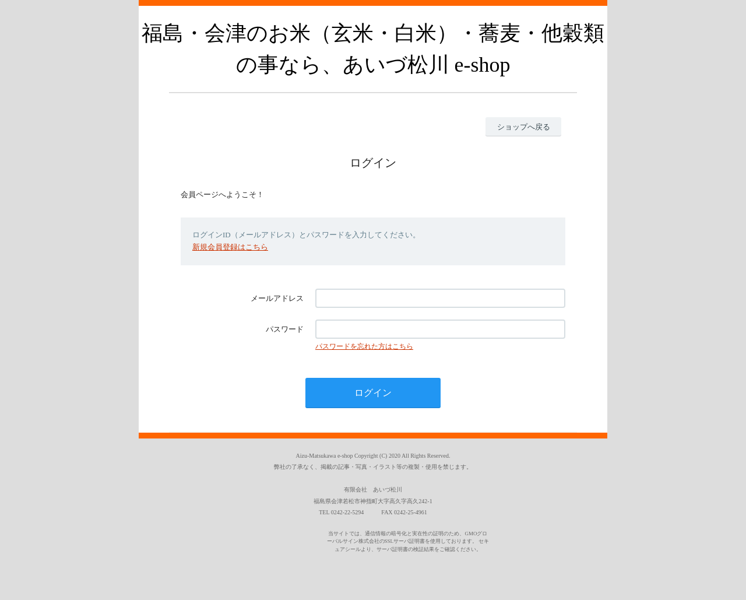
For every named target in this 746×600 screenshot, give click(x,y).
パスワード (285, 329)
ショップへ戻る (523, 126)
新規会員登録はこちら (230, 247)
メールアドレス (277, 298)
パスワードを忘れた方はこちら (364, 346)
